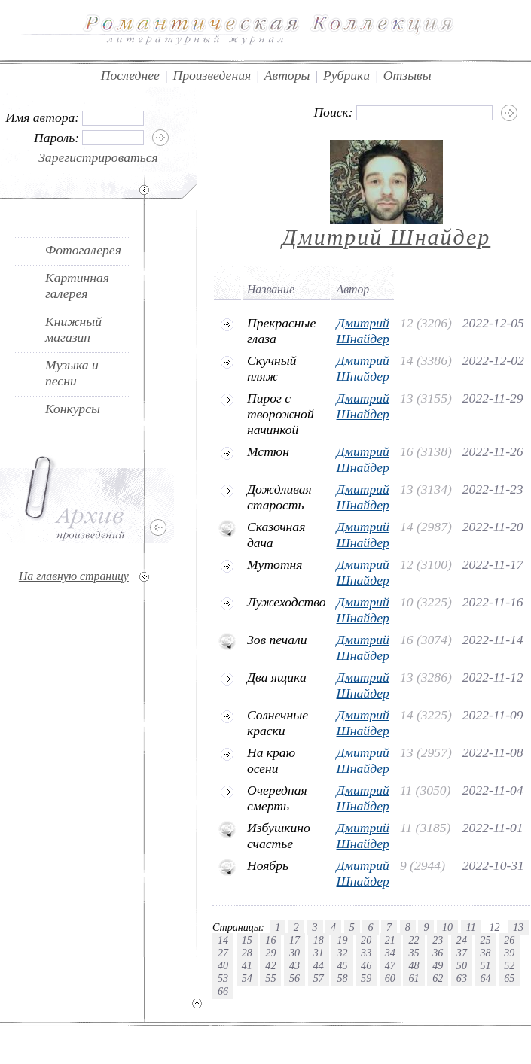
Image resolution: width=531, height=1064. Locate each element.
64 (485, 978)
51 (485, 965)
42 (270, 965)
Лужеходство (286, 602)
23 (437, 940)
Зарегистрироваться (98, 157)
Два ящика (277, 677)
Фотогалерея (83, 249)
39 (509, 953)
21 (390, 940)
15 (247, 940)
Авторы (287, 75)
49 (437, 965)
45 (341, 965)
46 (366, 965)
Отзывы (407, 75)
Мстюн (268, 451)
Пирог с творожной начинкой (280, 414)
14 (222, 940)
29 (270, 953)
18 (318, 940)
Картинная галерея (77, 285)
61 (413, 978)
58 (341, 978)
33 (366, 953)
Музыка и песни (72, 372)
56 (294, 978)
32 (341, 953)
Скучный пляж (272, 368)
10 (447, 927)
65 (509, 978)
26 (509, 940)
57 (318, 978)
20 (366, 940)
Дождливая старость (279, 497)
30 (294, 953)
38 (485, 953)
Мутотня (275, 564)
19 (341, 940)
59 (366, 978)
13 (518, 927)
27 (222, 953)
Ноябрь (267, 865)
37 (461, 953)
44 (318, 965)
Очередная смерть (277, 798)
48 (413, 965)
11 (471, 927)
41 (247, 965)
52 (509, 965)
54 (247, 978)
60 (390, 978)
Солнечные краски (277, 722)
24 (461, 940)
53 (222, 978)
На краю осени (271, 760)
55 (270, 978)
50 (461, 965)
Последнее (130, 75)
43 (294, 965)
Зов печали (277, 639)
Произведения (212, 75)
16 (270, 940)
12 (494, 927)
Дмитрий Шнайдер (386, 236)
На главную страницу (74, 576)
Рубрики (346, 75)
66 (222, 991)
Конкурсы (72, 408)
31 (318, 953)
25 (485, 940)
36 (437, 953)
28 (247, 953)
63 (461, 978)
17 (294, 940)
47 (390, 965)
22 (413, 940)
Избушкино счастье (278, 835)
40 (222, 965)
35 (413, 953)
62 (437, 978)
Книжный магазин (73, 329)
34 (390, 953)
